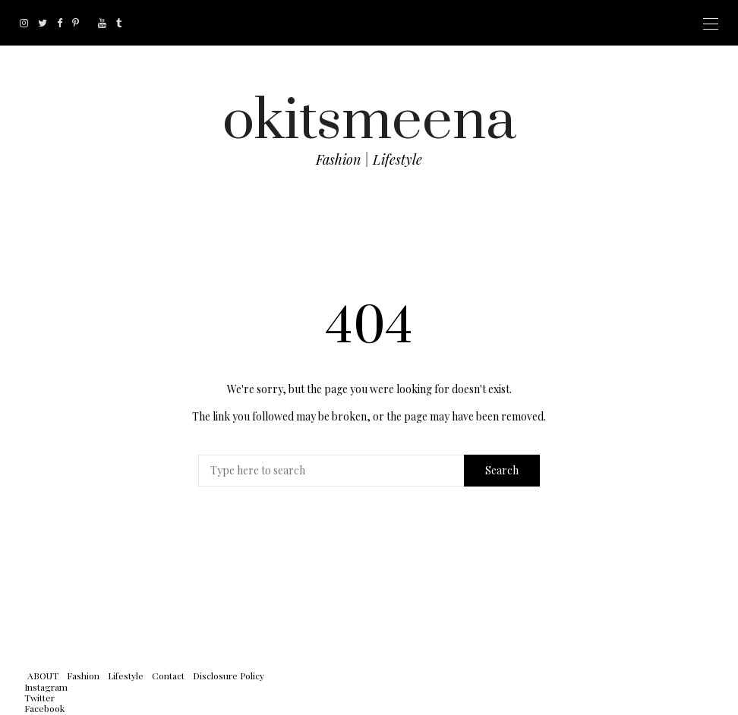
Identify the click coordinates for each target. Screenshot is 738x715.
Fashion (83, 675)
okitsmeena (369, 121)
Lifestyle (126, 675)
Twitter (39, 697)
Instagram (46, 687)
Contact (168, 675)
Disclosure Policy (228, 675)
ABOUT (42, 675)
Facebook (44, 708)
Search (502, 470)
